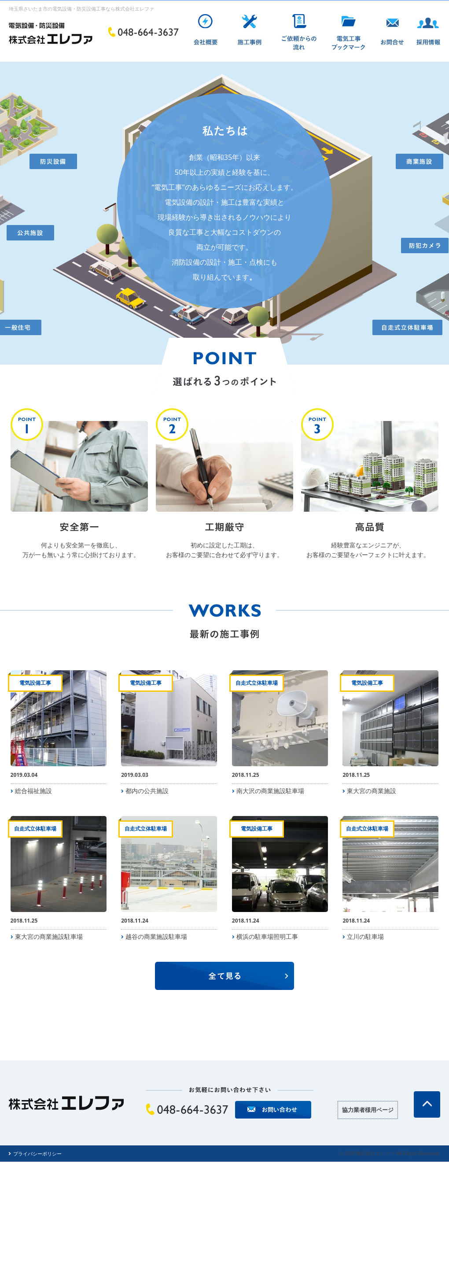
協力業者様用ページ (368, 1110)
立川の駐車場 (365, 936)
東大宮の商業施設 (371, 791)
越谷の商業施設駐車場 (156, 936)
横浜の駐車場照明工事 (267, 936)
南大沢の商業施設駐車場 (270, 791)
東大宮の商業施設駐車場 (49, 936)
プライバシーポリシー (37, 1153)
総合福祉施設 (33, 791)
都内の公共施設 (147, 791)
